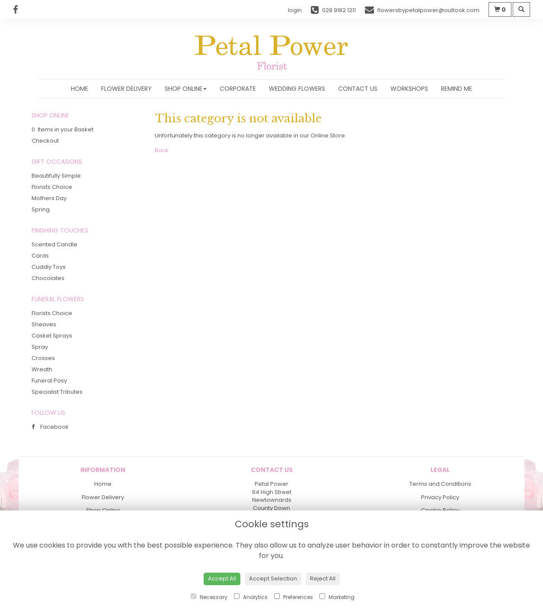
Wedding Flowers (297, 88)
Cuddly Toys (49, 267)
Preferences (293, 597)
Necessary (209, 597)
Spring (41, 209)
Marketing (337, 597)
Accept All (222, 578)
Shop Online (186, 88)
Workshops (409, 88)
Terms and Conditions (440, 484)
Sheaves (44, 324)
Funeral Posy (49, 380)
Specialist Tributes (57, 392)
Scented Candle (54, 244)
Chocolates (48, 278)
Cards (40, 256)
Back (162, 150)
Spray (40, 347)
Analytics (251, 597)
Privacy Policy (440, 497)
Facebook (50, 427)
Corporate (238, 88)
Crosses (43, 358)
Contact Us (357, 88)
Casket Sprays (52, 336)
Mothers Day (49, 198)
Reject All (322, 578)
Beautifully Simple (56, 176)
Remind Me (456, 88)
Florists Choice (52, 187)
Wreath (42, 369)
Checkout (45, 141)
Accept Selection (273, 578)
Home (79, 88)
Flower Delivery (126, 88)
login (295, 10)
